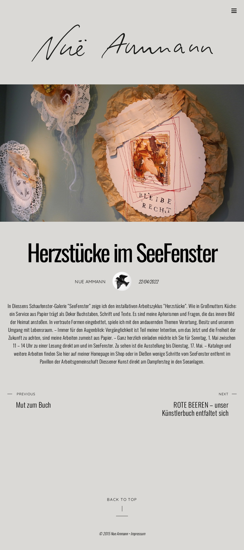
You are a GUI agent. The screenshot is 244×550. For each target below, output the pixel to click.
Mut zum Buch (58, 399)
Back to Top (122, 499)
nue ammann (90, 281)
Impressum (138, 533)
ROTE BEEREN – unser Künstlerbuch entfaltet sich (186, 403)
